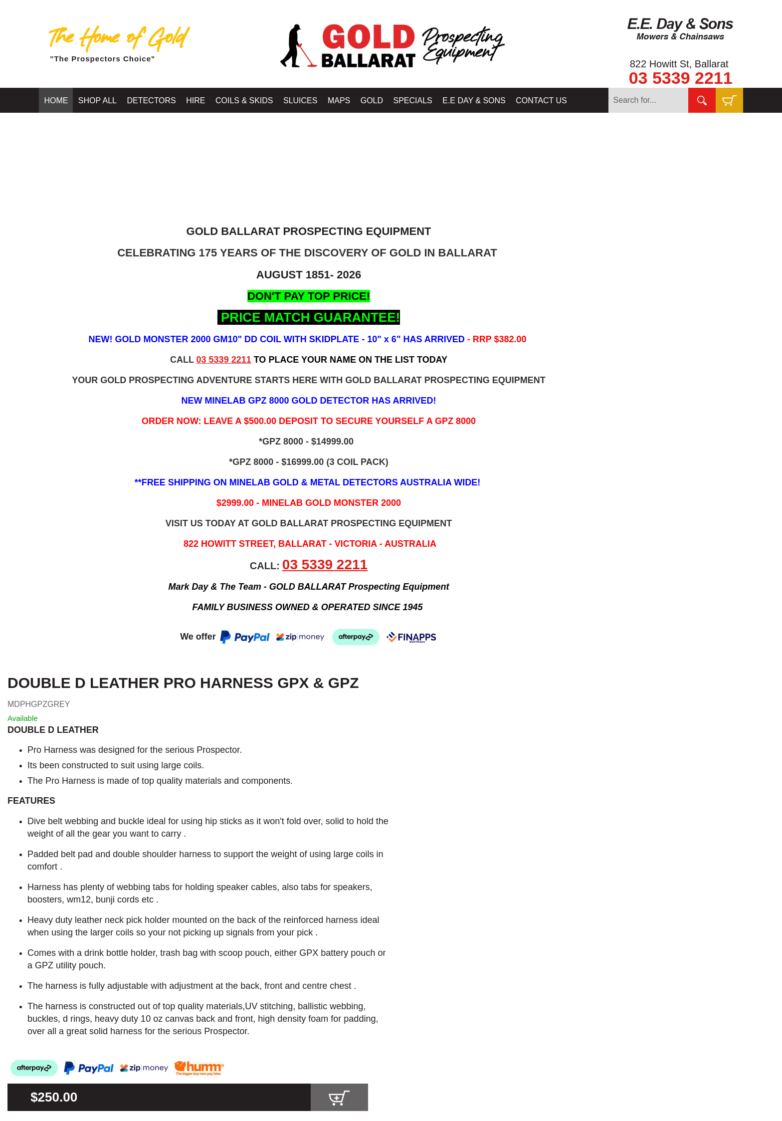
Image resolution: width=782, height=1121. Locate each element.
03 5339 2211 (681, 77)
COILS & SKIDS (244, 100)
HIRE (195, 100)
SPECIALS (412, 100)
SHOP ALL (97, 100)
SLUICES (300, 100)
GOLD (372, 100)
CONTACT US (541, 100)
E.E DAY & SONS (474, 100)
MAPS (339, 100)
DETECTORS (151, 100)
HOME (56, 100)
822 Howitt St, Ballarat (679, 63)
